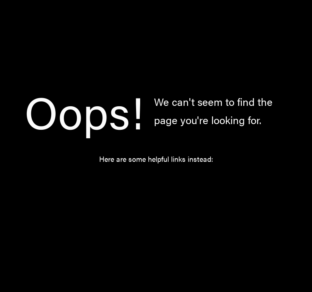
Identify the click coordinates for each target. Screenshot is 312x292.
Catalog (124, 181)
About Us (206, 181)
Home (87, 181)
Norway (164, 181)
